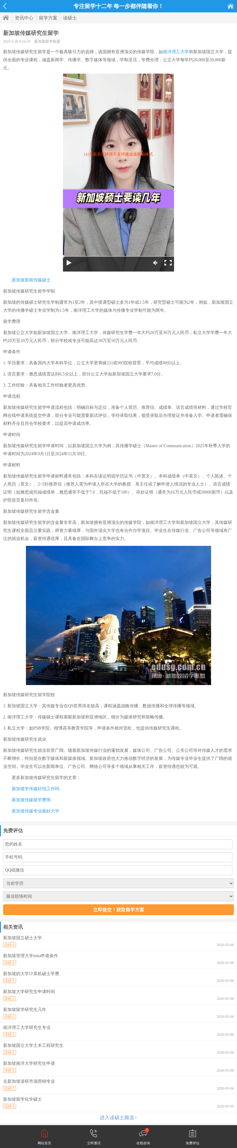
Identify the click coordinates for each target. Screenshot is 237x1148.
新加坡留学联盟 (47, 41)
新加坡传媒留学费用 (31, 800)
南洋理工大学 (176, 51)
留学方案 (48, 17)
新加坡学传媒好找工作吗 (35, 788)
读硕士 (70, 17)
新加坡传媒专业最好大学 (35, 811)
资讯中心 (24, 17)
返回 (4, 6)
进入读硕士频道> (118, 1117)
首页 (230, 6)
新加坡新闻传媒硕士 (31, 280)
